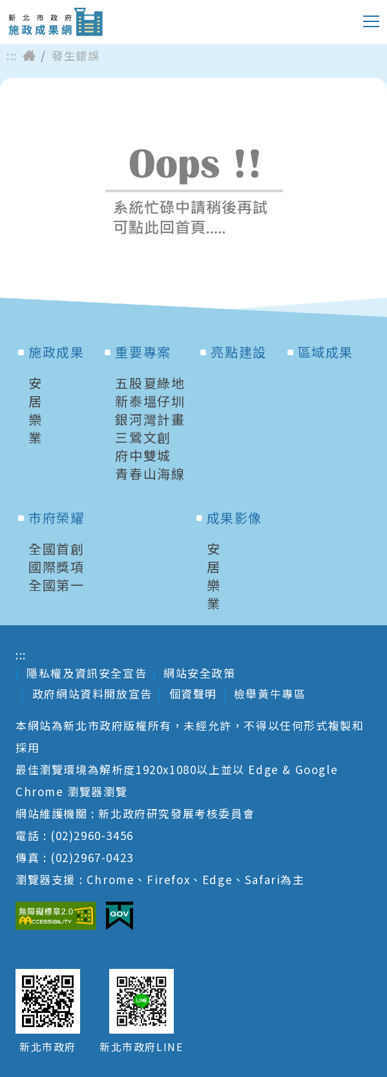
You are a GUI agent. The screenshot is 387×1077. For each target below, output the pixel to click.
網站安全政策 (199, 673)
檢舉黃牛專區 (270, 693)
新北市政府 (47, 1046)
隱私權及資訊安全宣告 (86, 673)
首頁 (29, 55)
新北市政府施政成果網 (55, 22)
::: (11, 55)
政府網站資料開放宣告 (92, 693)
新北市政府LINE (141, 1046)
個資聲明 (193, 693)
